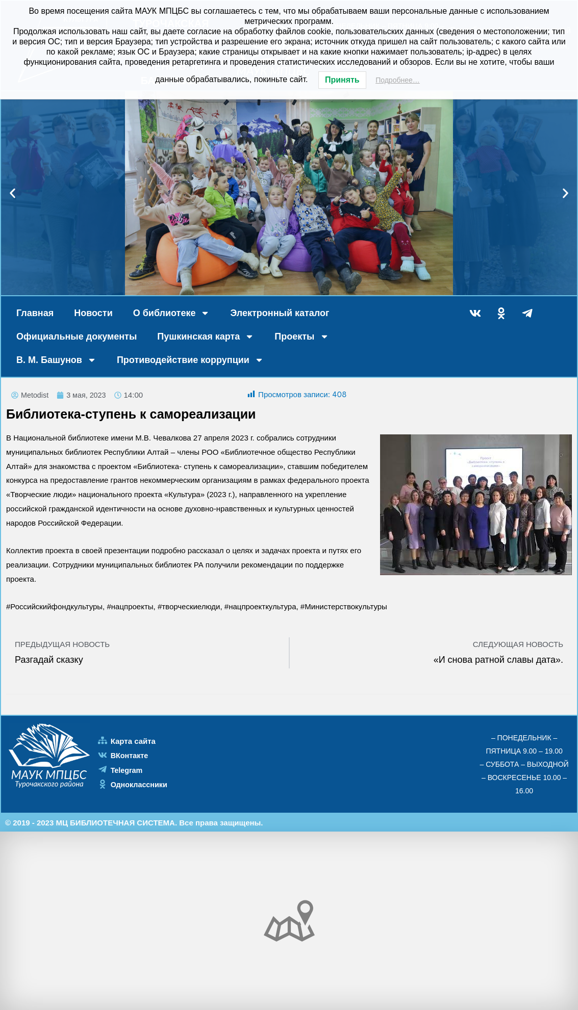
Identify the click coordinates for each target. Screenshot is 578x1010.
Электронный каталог (279, 313)
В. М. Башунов (56, 360)
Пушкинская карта (205, 336)
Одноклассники (140, 784)
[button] (12, 193)
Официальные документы (76, 336)
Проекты (301, 336)
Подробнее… (397, 80)
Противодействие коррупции (190, 360)
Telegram (127, 770)
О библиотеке (171, 313)
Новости (93, 313)
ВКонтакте (130, 756)
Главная (35, 313)
